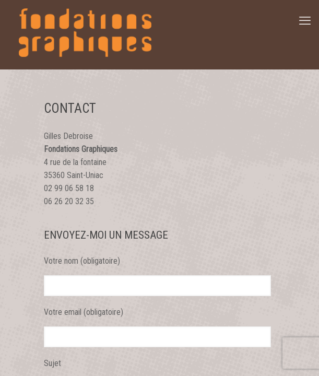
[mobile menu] (305, 21)
